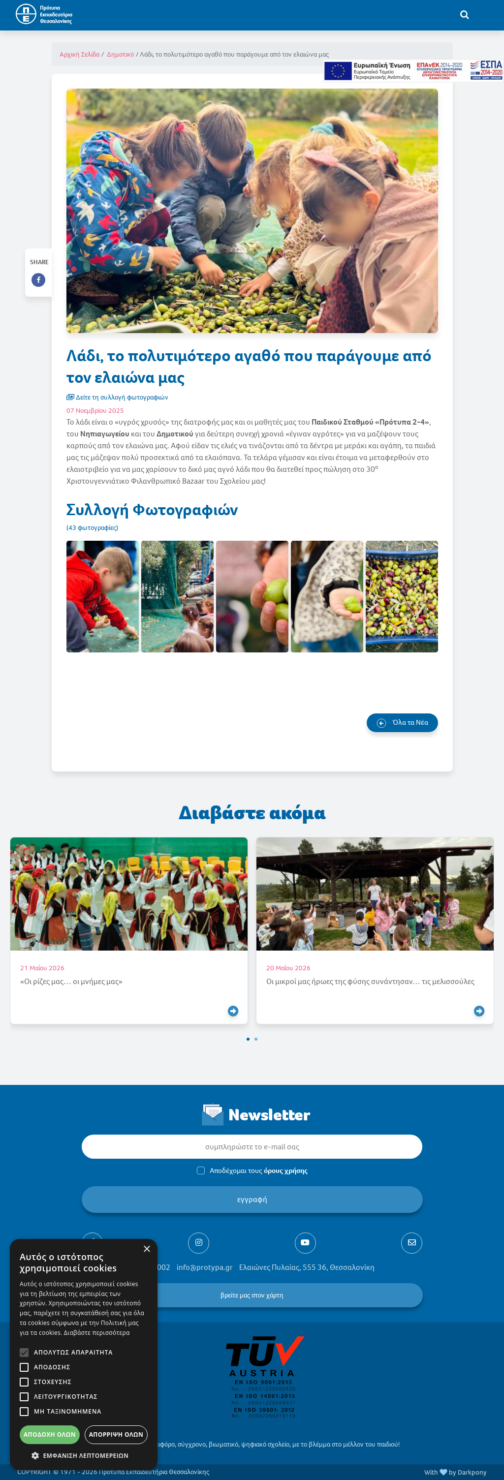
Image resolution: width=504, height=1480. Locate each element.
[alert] (84, 1354)
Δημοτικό (120, 54)
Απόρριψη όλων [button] (116, 1434)
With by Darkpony (455, 1472)
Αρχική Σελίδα (79, 54)
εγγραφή (252, 1199)
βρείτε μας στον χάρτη (252, 1295)
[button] (248, 1039)
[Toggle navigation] (485, 14)
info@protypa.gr (205, 1267)
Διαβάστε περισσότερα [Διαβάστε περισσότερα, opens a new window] (97, 1332)
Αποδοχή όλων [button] (50, 1434)
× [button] (146, 1249)
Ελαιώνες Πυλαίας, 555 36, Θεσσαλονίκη (307, 1267)
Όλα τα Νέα (402, 722)
